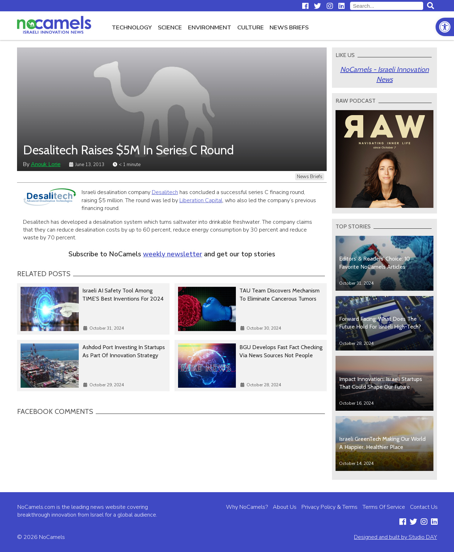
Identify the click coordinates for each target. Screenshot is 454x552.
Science (170, 27)
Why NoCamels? (247, 507)
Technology (132, 27)
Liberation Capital (200, 200)
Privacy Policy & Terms (329, 507)
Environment (209, 27)
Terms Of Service (383, 507)
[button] (445, 27)
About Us (285, 507)
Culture (250, 27)
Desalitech (165, 192)
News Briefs (289, 27)
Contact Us (424, 507)
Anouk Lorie (46, 164)
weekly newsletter (172, 254)
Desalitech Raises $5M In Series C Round (128, 150)
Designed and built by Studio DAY (395, 537)
